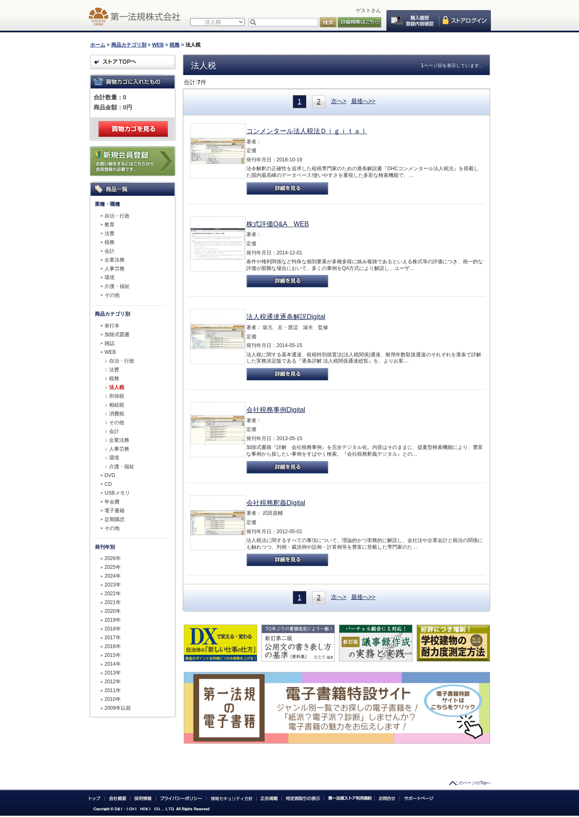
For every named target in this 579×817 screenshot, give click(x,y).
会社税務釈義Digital (275, 502)
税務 (175, 45)
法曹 (109, 233)
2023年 (112, 585)
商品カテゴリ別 (128, 45)
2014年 (112, 664)
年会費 (112, 502)
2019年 (112, 620)
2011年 (112, 690)
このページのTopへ (473, 783)
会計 (109, 251)
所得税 (116, 396)
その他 (112, 295)
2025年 (112, 567)
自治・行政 (117, 216)
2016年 (112, 646)
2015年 (112, 655)
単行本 (112, 326)
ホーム (97, 45)
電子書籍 (114, 511)
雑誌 (109, 343)
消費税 (116, 414)
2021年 (112, 602)
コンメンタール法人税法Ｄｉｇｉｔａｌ (306, 131)
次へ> (338, 101)
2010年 (112, 699)
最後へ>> (363, 101)
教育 (109, 225)
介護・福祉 (117, 286)
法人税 (116, 387)
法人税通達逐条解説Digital (285, 316)
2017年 (112, 638)
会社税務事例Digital (275, 409)
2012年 (112, 682)
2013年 (112, 673)
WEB (158, 45)
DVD (109, 475)
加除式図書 (117, 334)
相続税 (116, 405)
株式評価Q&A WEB (277, 224)
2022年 (112, 594)
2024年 (112, 576)
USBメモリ (117, 493)
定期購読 (114, 519)
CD (108, 484)
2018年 (112, 629)
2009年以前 (117, 708)
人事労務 (114, 269)
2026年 (112, 558)
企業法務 (114, 260)
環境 (109, 277)
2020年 (112, 611)
